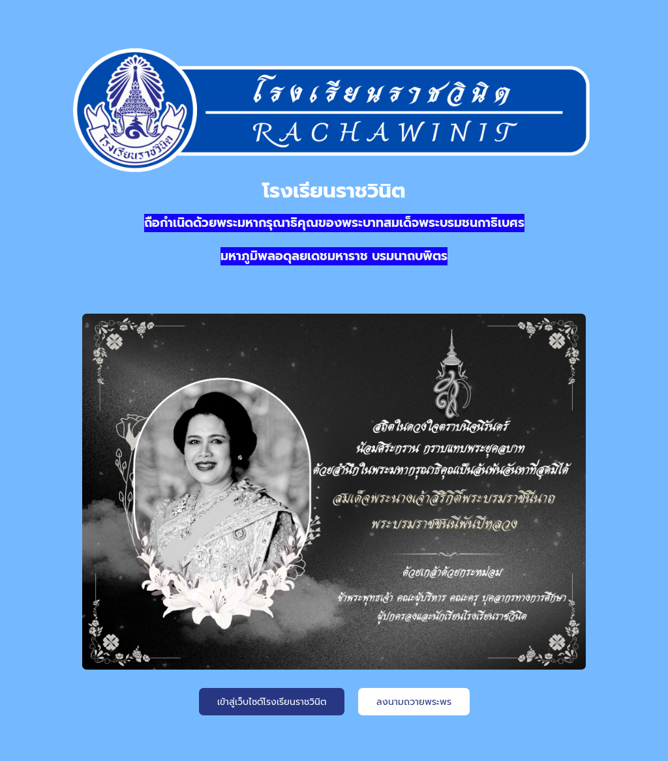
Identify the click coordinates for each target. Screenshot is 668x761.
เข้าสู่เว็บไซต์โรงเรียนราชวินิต (271, 702)
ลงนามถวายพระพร (413, 702)
